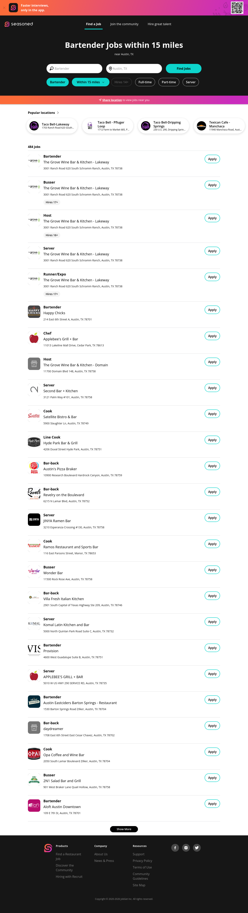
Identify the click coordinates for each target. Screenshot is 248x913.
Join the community (124, 24)
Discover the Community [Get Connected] (65, 867)
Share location (110, 100)
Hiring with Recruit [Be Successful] (69, 876)
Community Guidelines (141, 876)
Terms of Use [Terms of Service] (142, 867)
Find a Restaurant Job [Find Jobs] (68, 856)
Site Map (139, 885)
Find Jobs (184, 68)
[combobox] (74, 68)
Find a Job (93, 24)
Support (138, 854)
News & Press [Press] (104, 861)
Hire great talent (159, 24)
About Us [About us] (101, 854)
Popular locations (43, 113)
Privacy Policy (142, 861)
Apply (212, 159)
